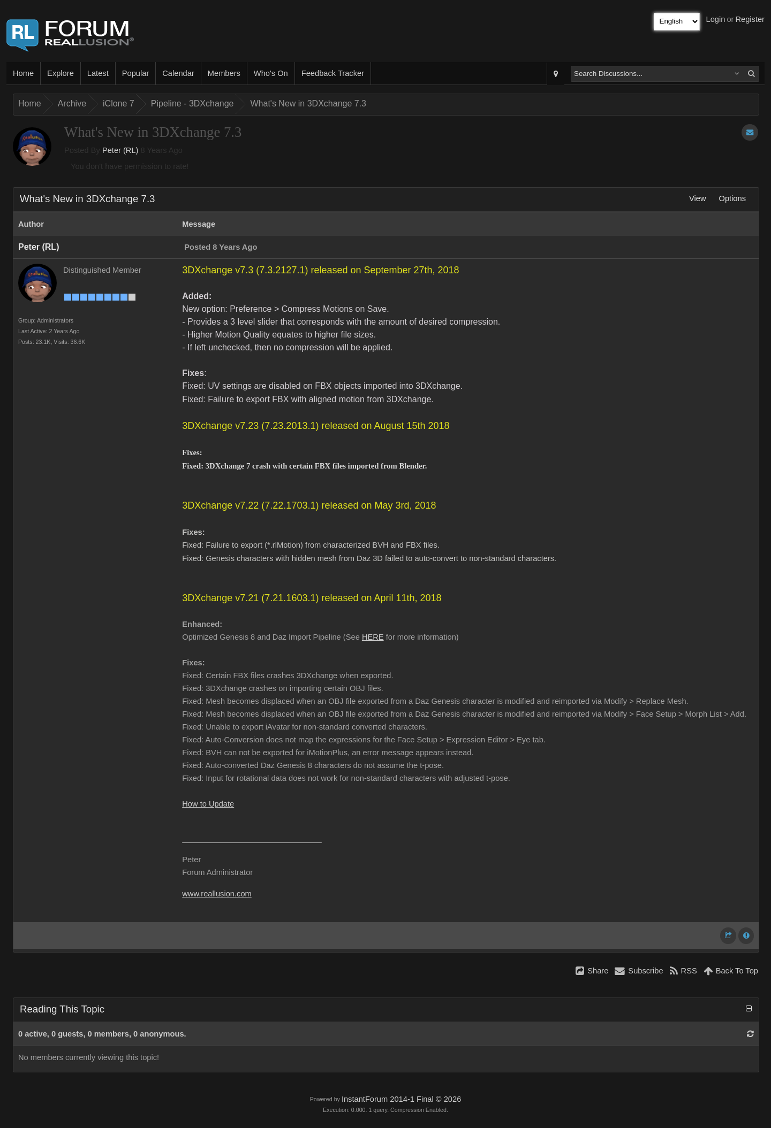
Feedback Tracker (333, 73)
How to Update (208, 804)
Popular (136, 73)
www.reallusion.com (217, 893)
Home (23, 73)
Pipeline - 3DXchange (192, 103)
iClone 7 (118, 103)
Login (715, 19)
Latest (98, 73)
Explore (60, 73)
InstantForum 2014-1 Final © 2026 (401, 1099)
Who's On (270, 73)
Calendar (178, 73)
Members (224, 73)
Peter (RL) (120, 150)
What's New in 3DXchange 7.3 (309, 103)
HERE (373, 637)
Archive (72, 103)
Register (750, 19)
